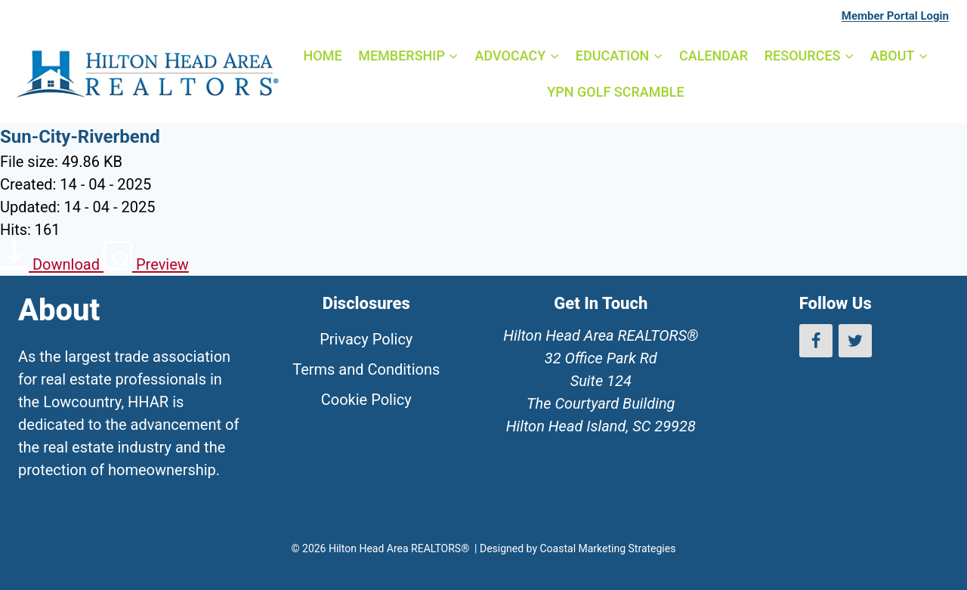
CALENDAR (713, 55)
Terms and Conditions (366, 369)
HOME (322, 55)
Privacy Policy (366, 339)
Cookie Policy (366, 400)
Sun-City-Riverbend (80, 136)
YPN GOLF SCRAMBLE (615, 92)
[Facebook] (816, 340)
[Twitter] (855, 340)
